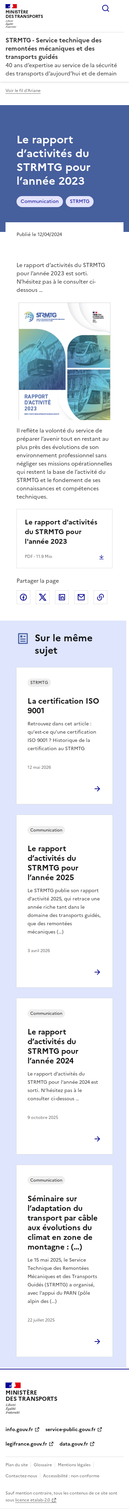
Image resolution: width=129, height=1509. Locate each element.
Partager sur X (43, 597)
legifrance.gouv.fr (26, 1444)
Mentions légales (74, 1465)
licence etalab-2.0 (32, 1500)
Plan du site (17, 1465)
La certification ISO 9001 (63, 705)
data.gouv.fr (74, 1444)
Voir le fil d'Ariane (23, 91)
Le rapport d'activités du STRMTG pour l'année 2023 (61, 532)
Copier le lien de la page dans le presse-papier (100, 597)
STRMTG (79, 201)
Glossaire (43, 1465)
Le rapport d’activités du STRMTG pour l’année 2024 (53, 1046)
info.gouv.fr (19, 1429)
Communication (40, 201)
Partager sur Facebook (23, 597)
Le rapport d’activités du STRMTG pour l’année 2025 (53, 863)
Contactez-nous (21, 1476)
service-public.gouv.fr (70, 1429)
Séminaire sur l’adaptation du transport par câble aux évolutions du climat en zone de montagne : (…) (63, 1223)
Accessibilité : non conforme (71, 1476)
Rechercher (105, 8)
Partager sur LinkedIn (62, 597)
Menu (119, 8)
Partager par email (81, 597)
